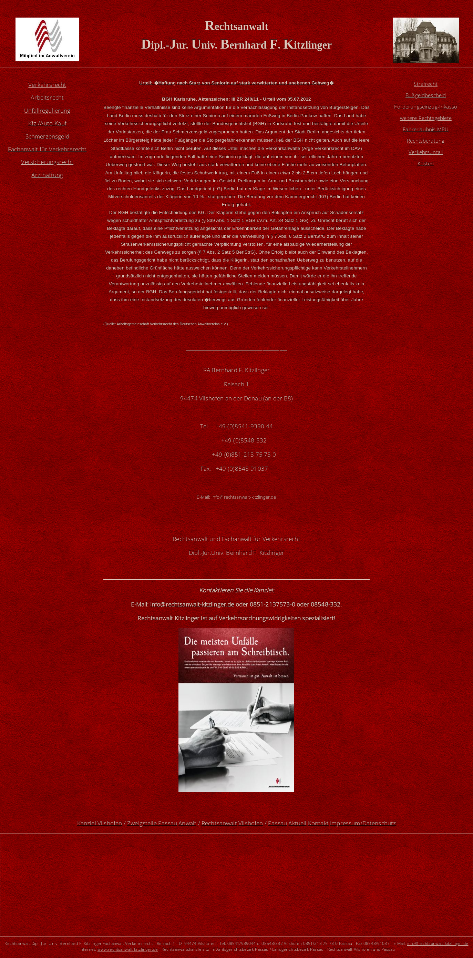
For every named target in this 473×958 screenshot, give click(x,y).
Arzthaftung (47, 175)
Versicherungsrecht (47, 162)
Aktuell (297, 823)
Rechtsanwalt (219, 823)
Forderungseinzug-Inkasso (425, 110)
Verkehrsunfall (426, 162)
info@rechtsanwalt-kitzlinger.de (438, 943)
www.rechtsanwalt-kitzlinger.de (127, 949)
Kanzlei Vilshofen (99, 823)
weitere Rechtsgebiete (426, 123)
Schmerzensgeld (47, 136)
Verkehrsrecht (47, 85)
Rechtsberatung (425, 149)
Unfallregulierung (47, 110)
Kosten (426, 175)
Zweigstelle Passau (152, 823)
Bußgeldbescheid (426, 97)
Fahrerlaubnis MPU (426, 136)
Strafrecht (425, 85)
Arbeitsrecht (47, 97)
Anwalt (187, 823)
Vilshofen (250, 823)
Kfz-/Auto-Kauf (47, 123)
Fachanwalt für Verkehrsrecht (47, 149)
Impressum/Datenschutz (363, 823)
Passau (277, 823)
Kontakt (318, 823)
